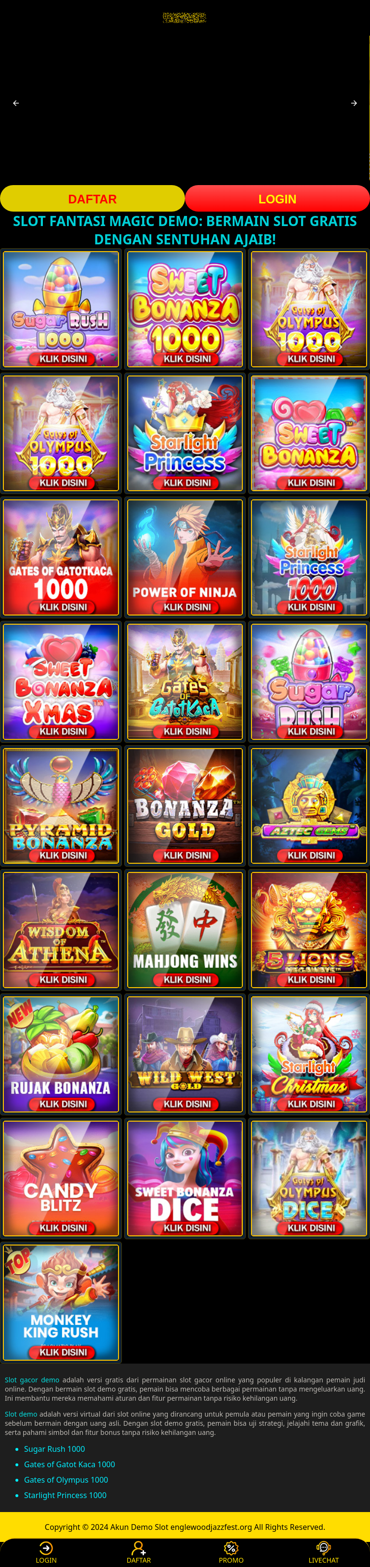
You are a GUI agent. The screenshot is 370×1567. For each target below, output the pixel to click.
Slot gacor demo (32, 1379)
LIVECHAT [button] (323, 1553)
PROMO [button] (231, 1553)
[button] (16, 103)
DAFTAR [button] (92, 199)
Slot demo (21, 1414)
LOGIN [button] (277, 199)
